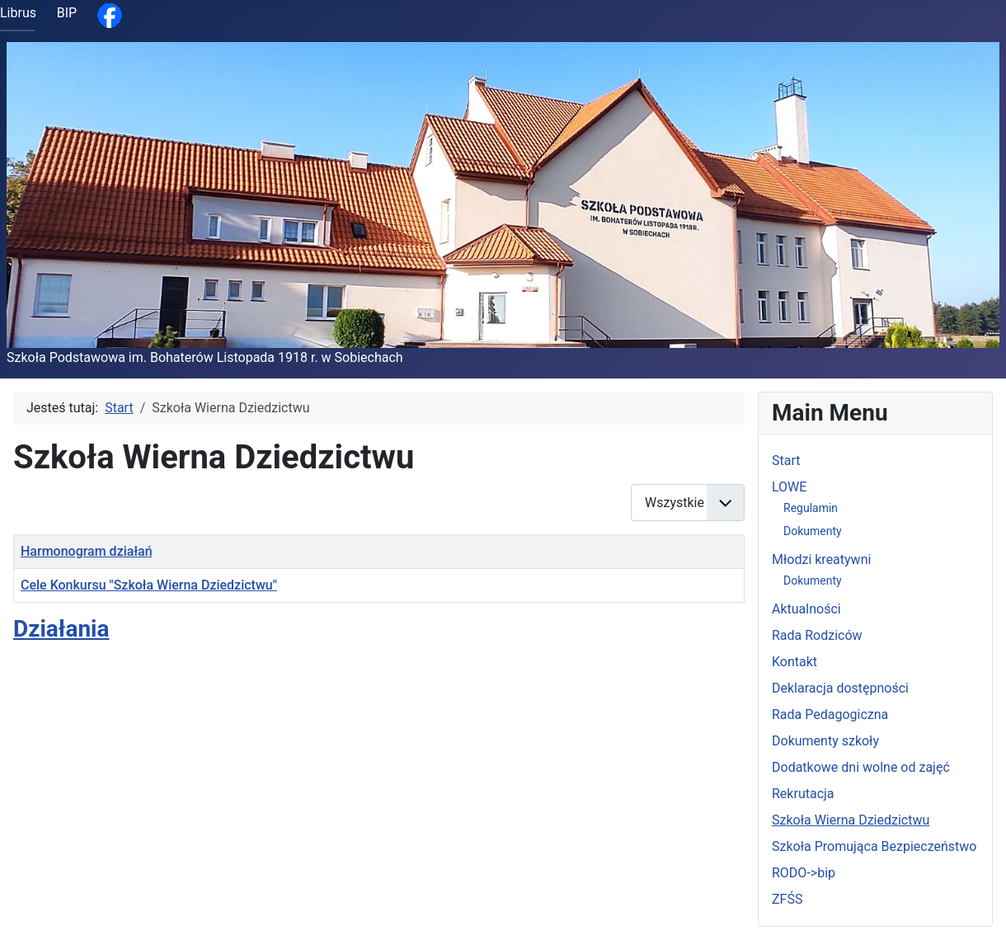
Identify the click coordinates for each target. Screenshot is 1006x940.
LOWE (789, 487)
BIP (67, 13)
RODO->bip (803, 873)
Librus (18, 13)
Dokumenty (812, 531)
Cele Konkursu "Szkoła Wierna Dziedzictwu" (149, 585)
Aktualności (806, 609)
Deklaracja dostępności (840, 688)
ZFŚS (787, 899)
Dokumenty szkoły (825, 741)
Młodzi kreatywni (821, 559)
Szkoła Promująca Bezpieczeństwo (874, 846)
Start (786, 460)
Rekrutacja (803, 793)
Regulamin (810, 508)
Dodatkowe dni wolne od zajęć (861, 767)
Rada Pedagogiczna (830, 714)
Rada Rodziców (817, 635)
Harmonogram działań (87, 551)
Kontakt (794, 662)
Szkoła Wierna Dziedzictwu (850, 820)
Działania (61, 628)
